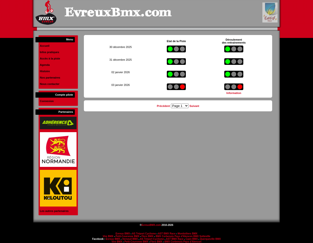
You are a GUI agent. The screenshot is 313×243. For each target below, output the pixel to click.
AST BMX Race (167, 233)
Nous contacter (49, 83)
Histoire (45, 71)
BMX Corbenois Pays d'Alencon (174, 236)
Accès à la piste (50, 58)
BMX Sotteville (201, 236)
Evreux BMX (123, 233)
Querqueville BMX (210, 239)
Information (233, 93)
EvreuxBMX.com (151, 225)
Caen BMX (192, 239)
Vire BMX (108, 236)
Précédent (163, 105)
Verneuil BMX (130, 239)
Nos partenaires (50, 77)
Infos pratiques (49, 52)
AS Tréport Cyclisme (144, 233)
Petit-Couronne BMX (127, 236)
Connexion (47, 101)
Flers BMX (148, 236)
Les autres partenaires (54, 210)
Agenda (45, 64)
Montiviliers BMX (188, 233)
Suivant (194, 105)
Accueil (44, 45)
